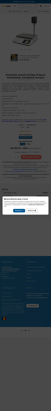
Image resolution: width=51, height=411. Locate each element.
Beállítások (32, 210)
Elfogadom (19, 210)
